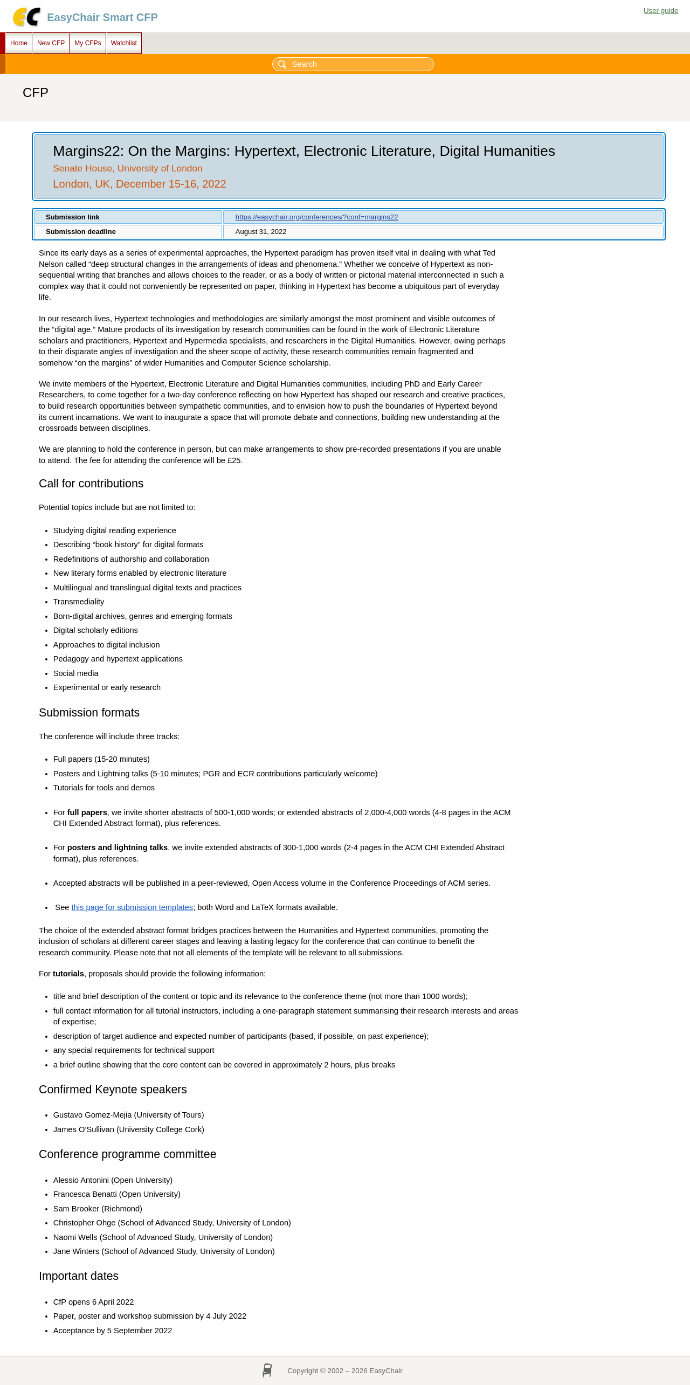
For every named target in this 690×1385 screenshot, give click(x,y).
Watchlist (124, 43)
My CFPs (87, 43)
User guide (661, 10)
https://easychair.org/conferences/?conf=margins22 (317, 217)
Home (18, 43)
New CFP (51, 43)
